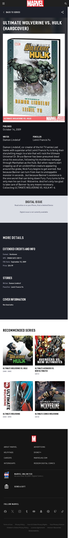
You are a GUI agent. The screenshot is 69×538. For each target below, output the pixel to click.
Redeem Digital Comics (44, 463)
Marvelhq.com (40, 458)
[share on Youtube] (34, 512)
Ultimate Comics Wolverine (47, 414)
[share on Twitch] (55, 512)
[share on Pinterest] (48, 512)
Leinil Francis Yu (41, 139)
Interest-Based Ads (54, 528)
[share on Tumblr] (26, 512)
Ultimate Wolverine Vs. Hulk (15, 368)
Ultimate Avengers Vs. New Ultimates (44, 369)
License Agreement (38, 528)
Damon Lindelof (11, 139)
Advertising (39, 447)
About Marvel (10, 447)
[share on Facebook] (5, 512)
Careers (8, 458)
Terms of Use (8, 524)
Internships (9, 463)
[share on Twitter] (12, 512)
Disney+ (37, 452)
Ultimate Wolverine (11, 414)
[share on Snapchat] (41, 512)
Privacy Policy (20, 524)
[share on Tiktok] (62, 512)
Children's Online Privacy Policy (17, 528)
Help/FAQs (8, 452)
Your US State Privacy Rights (37, 524)
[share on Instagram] (19, 512)
